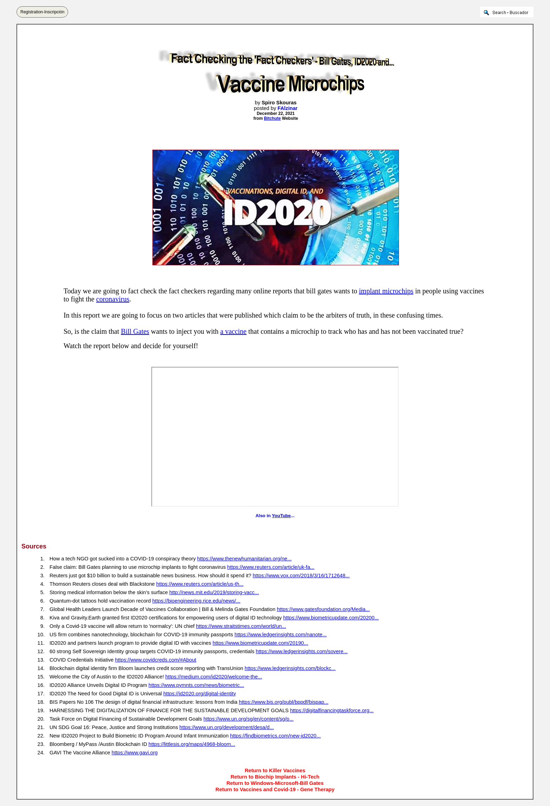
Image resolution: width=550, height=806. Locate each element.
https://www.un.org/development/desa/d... (226, 727)
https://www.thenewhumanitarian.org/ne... (244, 558)
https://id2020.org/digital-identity (199, 693)
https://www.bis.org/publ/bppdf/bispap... (283, 702)
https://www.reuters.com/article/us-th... (199, 584)
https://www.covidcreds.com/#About (155, 660)
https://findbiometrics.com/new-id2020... (275, 736)
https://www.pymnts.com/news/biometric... (196, 685)
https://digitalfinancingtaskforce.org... (332, 710)
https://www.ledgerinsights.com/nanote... (281, 634)
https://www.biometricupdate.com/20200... (331, 617)
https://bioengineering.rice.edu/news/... (196, 601)
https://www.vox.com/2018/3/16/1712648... (301, 575)
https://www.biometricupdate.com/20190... (260, 643)
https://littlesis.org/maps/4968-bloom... (192, 744)
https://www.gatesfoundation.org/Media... (323, 609)
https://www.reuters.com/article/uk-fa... (270, 567)
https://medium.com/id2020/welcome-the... (213, 677)
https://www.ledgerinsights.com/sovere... (301, 651)
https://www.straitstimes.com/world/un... (241, 626)
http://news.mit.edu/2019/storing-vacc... (214, 592)
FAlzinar (287, 108)
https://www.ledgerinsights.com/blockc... (290, 668)
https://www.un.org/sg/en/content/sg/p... (248, 719)
